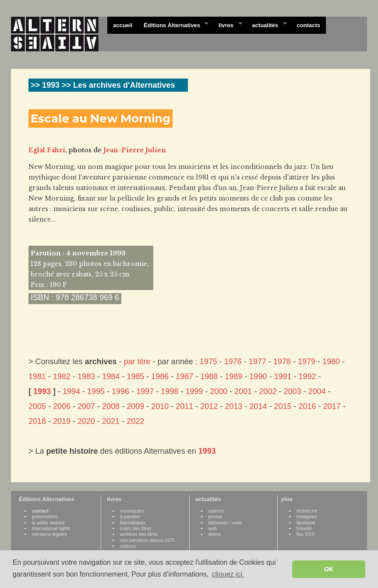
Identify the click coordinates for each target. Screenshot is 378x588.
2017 (332, 406)
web (212, 528)
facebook (306, 522)
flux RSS (305, 534)
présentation (45, 516)
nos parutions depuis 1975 (147, 540)
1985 (135, 376)
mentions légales (49, 534)
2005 (37, 406)
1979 (306, 361)
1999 (194, 391)
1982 (62, 376)
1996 (120, 391)
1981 (37, 376)
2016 (307, 406)
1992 (307, 376)
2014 (258, 406)
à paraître (130, 516)
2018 (37, 421)
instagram (307, 516)
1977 (257, 361)
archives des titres (139, 534)
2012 (209, 406)
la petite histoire (48, 522)
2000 (218, 391)
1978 (282, 361)
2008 (111, 406)
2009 (135, 406)
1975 (208, 361)
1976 (233, 361)
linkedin (304, 528)
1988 (209, 376)
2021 (111, 421)
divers (214, 534)
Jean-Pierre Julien (134, 150)
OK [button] (329, 569)
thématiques (132, 522)
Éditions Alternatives (173, 25)
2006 (62, 406)
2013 (233, 406)
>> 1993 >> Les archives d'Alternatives (103, 85)
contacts (308, 25)
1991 (282, 376)
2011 (184, 406)
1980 (331, 361)
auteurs (128, 546)
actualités (266, 25)
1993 (42, 391)
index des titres (136, 528)
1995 (96, 391)
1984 (111, 376)
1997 (145, 391)
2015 (282, 406)
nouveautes (132, 510)
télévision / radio (225, 522)
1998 (169, 391)
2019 (62, 421)
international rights (51, 528)
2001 (243, 391)
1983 (86, 376)
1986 (160, 376)
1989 (233, 376)
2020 (86, 421)
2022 (135, 421)
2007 (86, 406)
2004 (316, 391)
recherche (307, 510)
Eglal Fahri (46, 150)
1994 (71, 391)
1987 (184, 376)
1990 (258, 376)
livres (227, 25)
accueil (122, 25)
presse (215, 516)
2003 (292, 391)
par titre (137, 361)
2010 (160, 406)
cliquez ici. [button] (228, 574)
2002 (267, 391)
